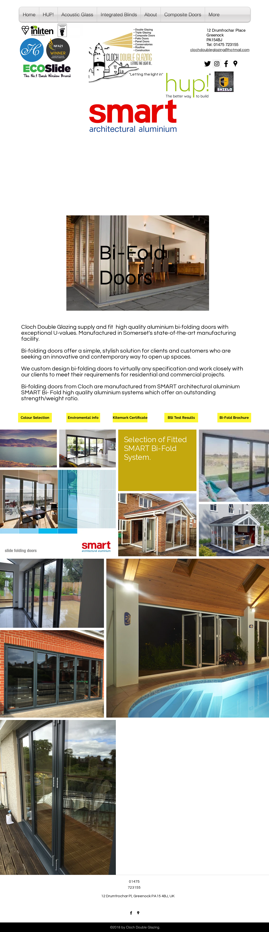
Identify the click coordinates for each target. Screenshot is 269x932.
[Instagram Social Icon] (216, 63)
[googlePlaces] (235, 63)
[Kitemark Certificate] (130, 417)
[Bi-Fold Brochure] (234, 417)
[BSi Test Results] (181, 417)
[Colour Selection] (35, 417)
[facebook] (226, 63)
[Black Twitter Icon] (207, 63)
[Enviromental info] (83, 417)
